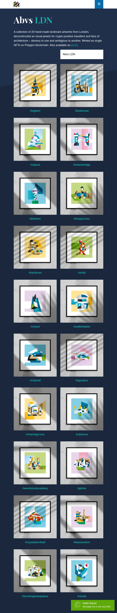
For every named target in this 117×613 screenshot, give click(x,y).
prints (74, 45)
